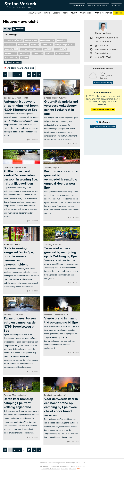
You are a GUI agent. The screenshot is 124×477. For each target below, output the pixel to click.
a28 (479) (35, 45)
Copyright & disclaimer (51, 469)
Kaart (65, 13)
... (24, 74)
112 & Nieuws (77, 5)
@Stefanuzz (101, 45)
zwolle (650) (23, 45)
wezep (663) (10, 45)
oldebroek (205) (11, 58)
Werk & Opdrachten (98, 5)
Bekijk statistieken (78, 467)
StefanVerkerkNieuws (106, 49)
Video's (56, 13)
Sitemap (72, 469)
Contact (116, 5)
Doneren (119, 13)
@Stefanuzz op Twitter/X (103, 126)
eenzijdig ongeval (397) (64, 45)
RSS (80, 469)
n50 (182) (24, 58)
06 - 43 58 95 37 (103, 41)
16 (39, 74)
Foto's (47, 13)
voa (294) (48, 49)
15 (34, 74)
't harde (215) (37, 53)
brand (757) (61, 40)
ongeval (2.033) (31, 40)
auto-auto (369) (11, 49)
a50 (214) (49, 53)
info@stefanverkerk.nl (106, 37)
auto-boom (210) (62, 53)
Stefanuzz (104, 122)
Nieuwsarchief (34, 13)
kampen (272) (10, 53)
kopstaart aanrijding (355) (31, 49)
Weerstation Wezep (103, 82)
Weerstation (85, 13)
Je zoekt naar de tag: (19, 67)
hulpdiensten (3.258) (13, 40)
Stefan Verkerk (20, 5)
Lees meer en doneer (103, 109)
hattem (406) (47, 45)
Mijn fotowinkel (103, 13)
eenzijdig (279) (60, 49)
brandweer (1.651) (47, 40)
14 (29, 74)
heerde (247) (24, 53)
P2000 (74, 13)
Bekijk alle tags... (13, 62)
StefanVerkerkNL (104, 53)
